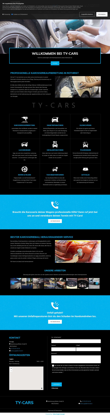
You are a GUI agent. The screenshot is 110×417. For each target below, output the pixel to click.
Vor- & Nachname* (56, 337)
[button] (55, 63)
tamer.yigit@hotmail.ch (17, 351)
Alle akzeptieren (102, 14)
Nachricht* (54, 353)
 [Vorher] (13, 283)
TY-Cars (24, 402)
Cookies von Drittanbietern (20, 14)
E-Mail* (78, 345)
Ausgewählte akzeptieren (87, 14)
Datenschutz (58, 411)
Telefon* (53, 345)
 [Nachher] (97, 283)
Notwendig (6, 14)
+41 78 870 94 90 (15, 349)
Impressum (51, 411)
